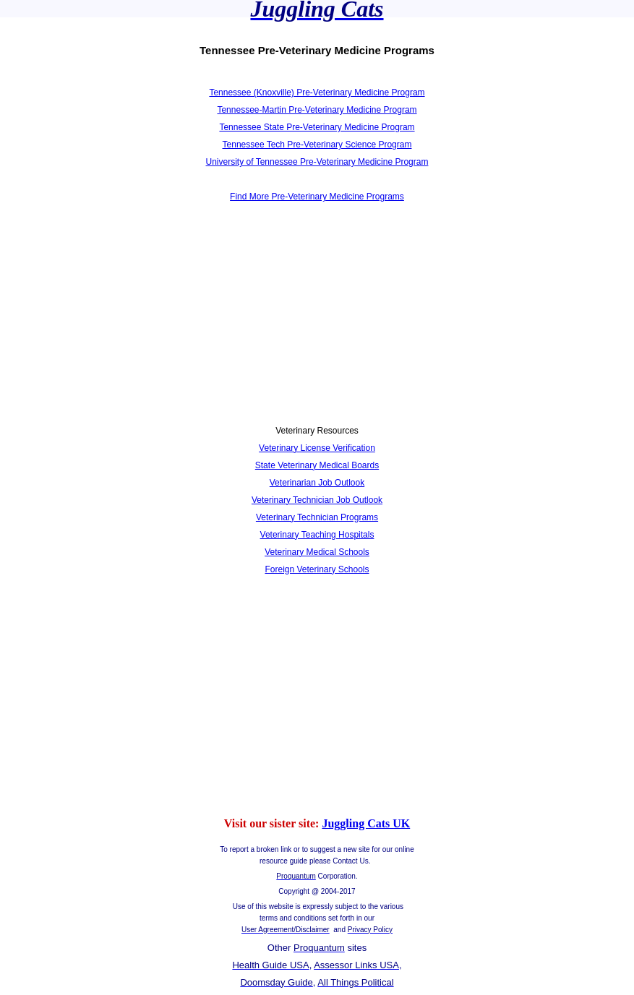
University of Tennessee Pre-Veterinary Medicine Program (317, 162)
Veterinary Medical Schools (317, 552)
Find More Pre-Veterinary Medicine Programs (317, 196)
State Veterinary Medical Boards (317, 465)
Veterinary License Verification (317, 448)
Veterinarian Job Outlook (317, 483)
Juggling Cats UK (366, 823)
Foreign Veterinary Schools (317, 569)
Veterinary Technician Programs (317, 517)
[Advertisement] (164, 322)
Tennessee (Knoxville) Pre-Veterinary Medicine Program (316, 92)
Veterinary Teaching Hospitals (317, 535)
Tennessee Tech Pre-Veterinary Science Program (317, 144)
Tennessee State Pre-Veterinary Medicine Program (316, 127)
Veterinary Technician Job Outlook (317, 500)
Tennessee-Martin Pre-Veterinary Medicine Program (316, 110)
